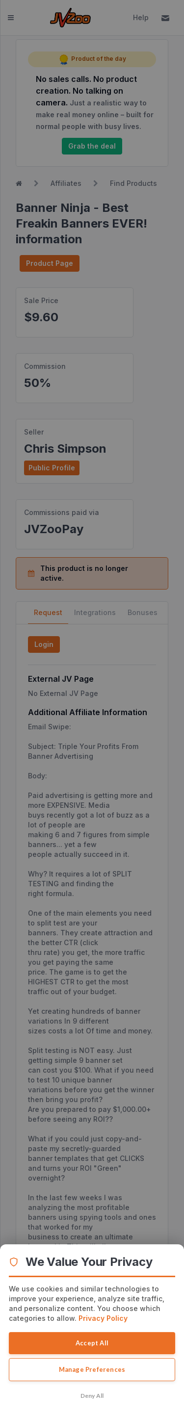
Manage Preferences (92, 1369)
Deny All (92, 1395)
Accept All (92, 1343)
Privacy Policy (103, 1318)
